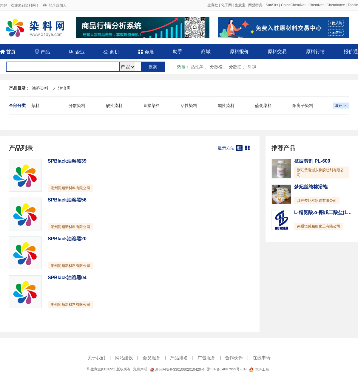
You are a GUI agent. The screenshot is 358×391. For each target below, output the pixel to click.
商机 (111, 51)
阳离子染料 (302, 105)
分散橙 (216, 66)
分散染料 (77, 105)
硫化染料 (263, 105)
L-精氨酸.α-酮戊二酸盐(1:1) (323, 212)
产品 (42, 51)
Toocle (353, 5)
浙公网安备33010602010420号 (177, 369)
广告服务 (206, 357)
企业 (77, 51)
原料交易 (277, 51)
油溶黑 (64, 88)
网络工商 (259, 369)
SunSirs (272, 5)
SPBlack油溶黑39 (67, 161)
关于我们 (96, 357)
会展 (146, 51)
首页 (8, 51)
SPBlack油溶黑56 (67, 199)
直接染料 (151, 105)
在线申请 (262, 357)
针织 (252, 66)
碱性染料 (226, 105)
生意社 (212, 5)
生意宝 (240, 5)
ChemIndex (335, 5)
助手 (177, 51)
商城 (206, 51)
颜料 (35, 105)
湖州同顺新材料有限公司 (70, 188)
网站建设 (124, 357)
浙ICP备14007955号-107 (227, 369)
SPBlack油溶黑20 (67, 238)
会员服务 (152, 357)
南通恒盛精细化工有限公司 (318, 226)
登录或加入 (58, 5)
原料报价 (239, 51)
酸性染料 (114, 105)
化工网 (226, 5)
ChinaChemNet (293, 5)
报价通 (351, 51)
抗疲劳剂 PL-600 (312, 161)
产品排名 (179, 357)
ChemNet (316, 5)
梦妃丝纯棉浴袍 (311, 186)
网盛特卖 (255, 5)
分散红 (235, 66)
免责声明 (140, 369)
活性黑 (197, 66)
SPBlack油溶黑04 (67, 277)
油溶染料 (40, 88)
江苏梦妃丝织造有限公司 (317, 200)
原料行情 (315, 51)
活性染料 (188, 105)
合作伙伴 (234, 357)
